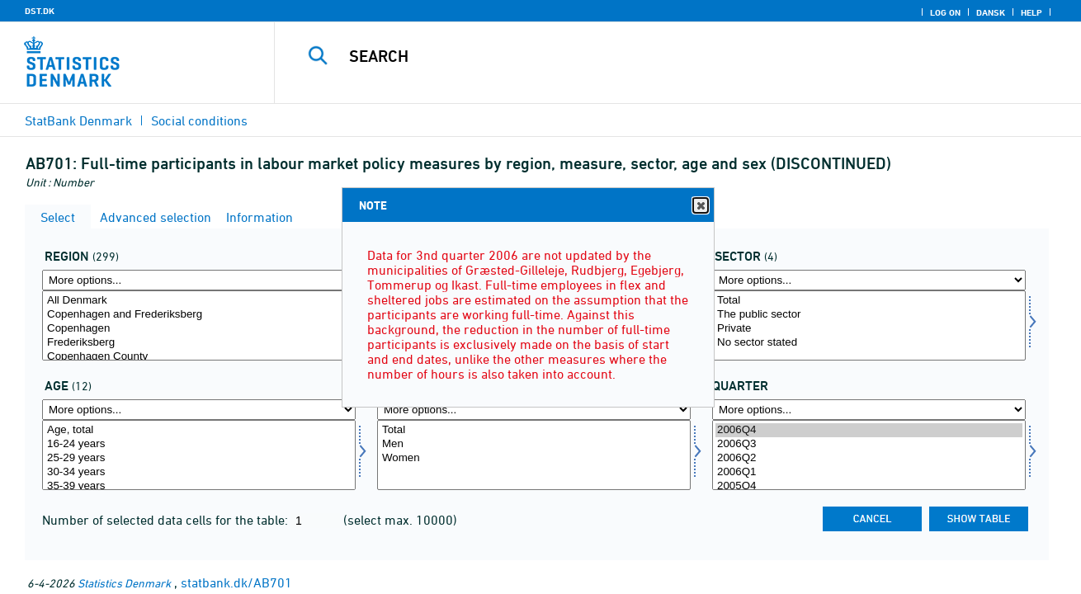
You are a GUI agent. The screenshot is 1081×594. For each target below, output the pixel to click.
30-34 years (198, 472)
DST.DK (39, 10)
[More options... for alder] (199, 409)
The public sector (868, 315)
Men (533, 444)
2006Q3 (868, 444)
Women (533, 458)
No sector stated (868, 343)
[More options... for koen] (534, 409)
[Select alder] (199, 455)
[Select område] (199, 325)
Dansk (990, 12)
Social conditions (199, 120)
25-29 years (198, 458)
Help (1031, 12)
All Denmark (198, 301)
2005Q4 (868, 486)
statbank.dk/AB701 (236, 582)
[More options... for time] (869, 409)
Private (868, 329)
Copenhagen (198, 329)
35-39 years (198, 486)
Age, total (198, 430)
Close (699, 206)
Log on (945, 12)
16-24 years (198, 444)
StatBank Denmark (78, 120)
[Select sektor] (869, 325)
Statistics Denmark (124, 583)
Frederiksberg (198, 343)
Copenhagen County (198, 357)
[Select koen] (534, 455)
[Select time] (869, 455)
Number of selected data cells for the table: (166, 519)
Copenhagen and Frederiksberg (198, 315)
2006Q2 (868, 458)
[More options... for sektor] (869, 280)
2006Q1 (868, 472)
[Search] (660, 56)
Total (868, 301)
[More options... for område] (199, 280)
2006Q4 (868, 430)
